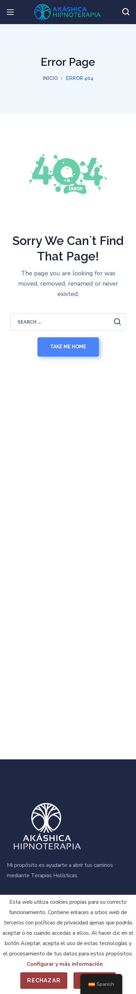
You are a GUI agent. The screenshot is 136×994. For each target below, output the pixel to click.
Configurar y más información (65, 964)
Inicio (50, 78)
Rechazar (43, 980)
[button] (125, 12)
